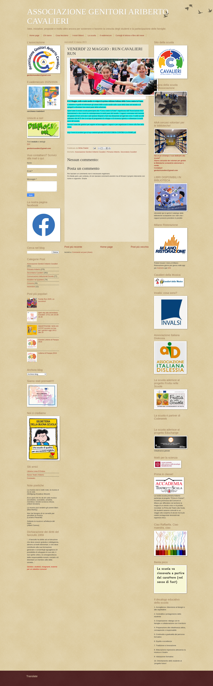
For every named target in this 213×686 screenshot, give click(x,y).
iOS (169, 268)
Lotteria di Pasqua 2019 (47, 353)
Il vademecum (106, 35)
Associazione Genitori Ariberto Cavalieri (90, 152)
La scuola (92, 35)
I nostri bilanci (78, 35)
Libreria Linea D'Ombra (36, 471)
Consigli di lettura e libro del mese (130, 35)
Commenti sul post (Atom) (82, 252)
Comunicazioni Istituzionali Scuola (40, 276)
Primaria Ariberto (113, 152)
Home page (34, 35)
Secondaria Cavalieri (129, 152)
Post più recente (73, 247)
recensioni (31, 287)
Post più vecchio (140, 247)
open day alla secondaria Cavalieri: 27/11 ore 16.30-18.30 (48, 315)
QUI (28, 144)
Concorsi (30, 283)
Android (160, 268)
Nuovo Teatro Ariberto (35, 475)
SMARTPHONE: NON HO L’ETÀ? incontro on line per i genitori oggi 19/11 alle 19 (48, 329)
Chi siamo (47, 35)
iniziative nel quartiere (35, 280)
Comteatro (31, 478)
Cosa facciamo (62, 35)
